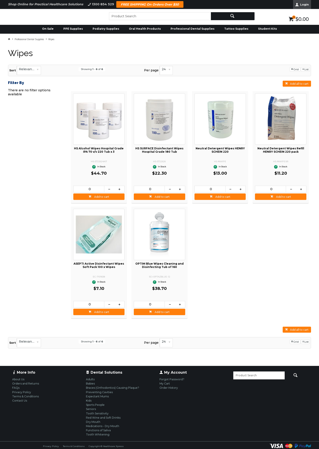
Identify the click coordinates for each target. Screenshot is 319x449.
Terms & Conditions (74, 446)
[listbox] (29, 70)
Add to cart (101, 196)
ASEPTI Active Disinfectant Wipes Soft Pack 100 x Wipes (99, 265)
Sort (12, 70)
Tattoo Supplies (236, 28)
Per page (151, 70)
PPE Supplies (73, 28)
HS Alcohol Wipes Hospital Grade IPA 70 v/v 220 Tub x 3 (99, 150)
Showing (92, 69)
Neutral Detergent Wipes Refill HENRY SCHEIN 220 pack (280, 150)
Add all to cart (299, 83)
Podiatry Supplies (106, 28)
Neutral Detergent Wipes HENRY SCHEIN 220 (220, 150)
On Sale (48, 28)
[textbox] (160, 16)
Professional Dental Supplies (192, 28)
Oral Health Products (145, 28)
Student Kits (267, 28)
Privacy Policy (51, 446)
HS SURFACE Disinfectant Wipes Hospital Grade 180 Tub (159, 150)
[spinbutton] (89, 189)
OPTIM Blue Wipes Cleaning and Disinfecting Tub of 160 (159, 265)
